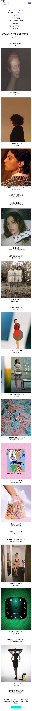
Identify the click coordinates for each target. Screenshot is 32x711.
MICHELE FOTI (16, 532)
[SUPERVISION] (16, 189)
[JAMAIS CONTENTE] (16, 482)
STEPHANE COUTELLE (16, 539)
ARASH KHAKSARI (16, 299)
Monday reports (16, 13)
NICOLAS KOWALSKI (16, 691)
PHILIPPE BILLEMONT (16, 438)
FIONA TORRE (16, 203)
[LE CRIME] (16, 585)
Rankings (16, 23)
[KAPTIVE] (16, 396)
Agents (16, 15)
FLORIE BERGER (16, 351)
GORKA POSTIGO (16, 195)
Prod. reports (16, 26)
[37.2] (16, 94)
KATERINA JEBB (16, 92)
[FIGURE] (16, 634)
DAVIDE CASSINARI (16, 632)
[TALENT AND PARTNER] (16, 205)
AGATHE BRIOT (16, 480)
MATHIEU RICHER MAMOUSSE (16, 187)
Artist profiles (16, 21)
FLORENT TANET (16, 256)
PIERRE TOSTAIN (16, 683)
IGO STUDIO (16, 524)
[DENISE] (16, 352)
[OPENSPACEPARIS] (16, 641)
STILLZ (16, 248)
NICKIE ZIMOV (16, 43)
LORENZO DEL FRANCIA (16, 639)
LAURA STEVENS (16, 143)
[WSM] (16, 533)
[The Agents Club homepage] (5, 2)
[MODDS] (16, 145)
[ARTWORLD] (16, 258)
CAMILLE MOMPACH (16, 583)
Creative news (16, 10)
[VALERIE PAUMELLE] (16, 541)
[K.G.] (16, 45)
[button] (20, 2)
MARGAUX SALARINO (16, 394)
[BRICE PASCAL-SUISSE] (16, 440)
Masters (16, 18)
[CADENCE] (16, 197)
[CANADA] (10, 250)
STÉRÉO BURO (16, 307)
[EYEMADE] (16, 309)
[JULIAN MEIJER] (16, 301)
